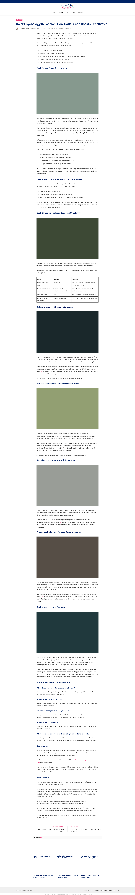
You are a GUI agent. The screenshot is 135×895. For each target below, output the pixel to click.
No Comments (60, 28)
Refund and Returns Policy (108, 890)
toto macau (67, 145)
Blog (53, 12)
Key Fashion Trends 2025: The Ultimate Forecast (43, 876)
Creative (80, 12)
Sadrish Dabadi (25, 28)
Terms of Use (95, 890)
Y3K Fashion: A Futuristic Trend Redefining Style (89, 857)
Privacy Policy (86, 890)
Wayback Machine (65, 894)
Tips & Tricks (70, 12)
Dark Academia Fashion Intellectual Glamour (64, 857)
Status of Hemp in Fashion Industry (41, 857)
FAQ (118, 890)
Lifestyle (61, 12)
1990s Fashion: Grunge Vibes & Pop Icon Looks (67, 876)
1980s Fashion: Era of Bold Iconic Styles (90, 876)
